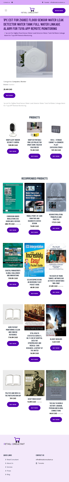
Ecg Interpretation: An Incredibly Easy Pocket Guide (34, 282)
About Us (10, 463)
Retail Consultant (13, 460)
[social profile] (12, 2)
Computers (16, 82)
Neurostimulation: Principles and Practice (56, 216)
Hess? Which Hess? (34, 399)
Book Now (59, 10)
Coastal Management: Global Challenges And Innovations (13, 273)
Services (9, 467)
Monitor (23, 82)
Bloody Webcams (56, 339)
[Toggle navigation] (6, 10)
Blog (8, 474)
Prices (9, 471)
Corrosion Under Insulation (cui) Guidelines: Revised (13, 218)
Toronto (46, 2)
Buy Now (9, 95)
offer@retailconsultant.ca (57, 2)
